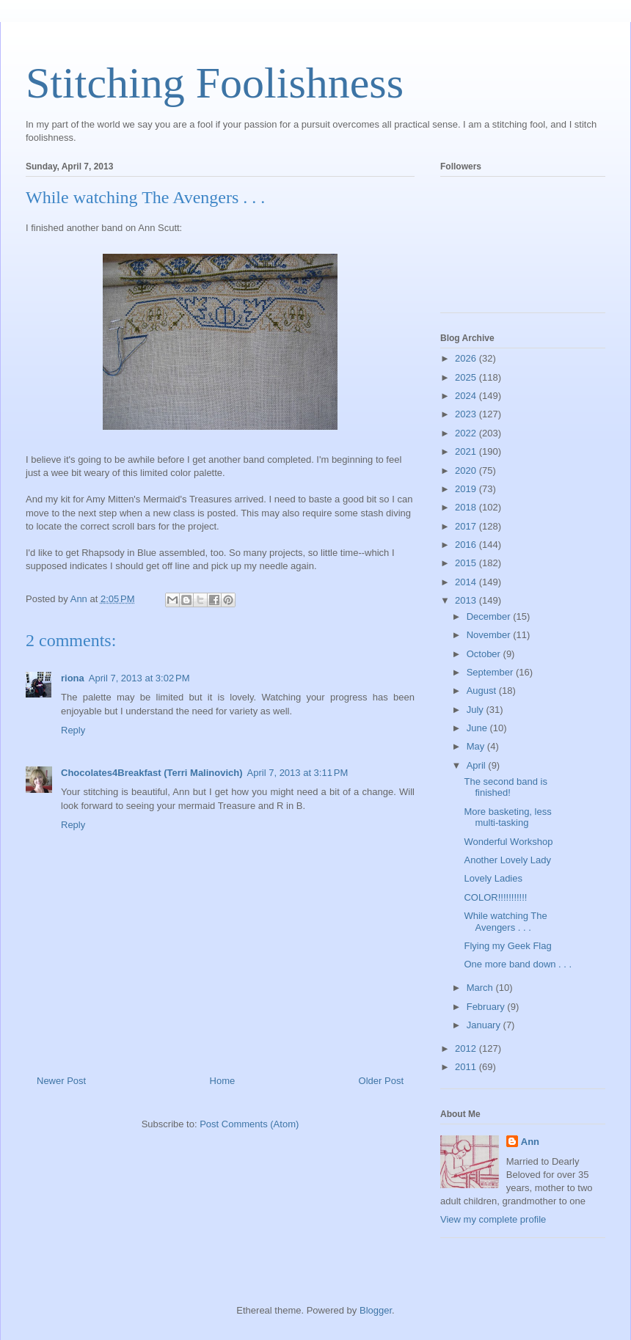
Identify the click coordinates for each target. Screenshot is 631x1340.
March (481, 987)
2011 (467, 1066)
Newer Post (61, 1080)
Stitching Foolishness (215, 83)
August (483, 690)
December (490, 616)
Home (223, 1080)
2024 (467, 395)
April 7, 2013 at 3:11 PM (298, 772)
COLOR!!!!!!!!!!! (495, 897)
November (490, 634)
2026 (467, 358)
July (476, 709)
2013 (467, 600)
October (485, 653)
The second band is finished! (505, 787)
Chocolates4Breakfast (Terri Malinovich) (152, 772)
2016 (467, 544)
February (487, 1006)
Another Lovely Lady (507, 859)
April (478, 765)
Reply (73, 730)
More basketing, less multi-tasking (507, 817)
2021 (467, 451)
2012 (467, 1048)
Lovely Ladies (493, 878)
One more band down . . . (518, 964)
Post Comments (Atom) (249, 1124)
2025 (467, 377)
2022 (467, 433)
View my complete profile (493, 1219)
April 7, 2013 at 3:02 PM (139, 678)
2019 (467, 488)
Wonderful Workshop (508, 841)
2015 (467, 562)
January (485, 1024)
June (478, 727)
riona (72, 678)
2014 (467, 581)
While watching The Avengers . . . (505, 921)
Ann (530, 1141)
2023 (467, 414)
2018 (467, 507)
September (491, 672)
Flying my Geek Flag (507, 945)
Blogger (376, 1310)
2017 (467, 526)
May (477, 746)
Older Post (381, 1080)
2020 (467, 470)
